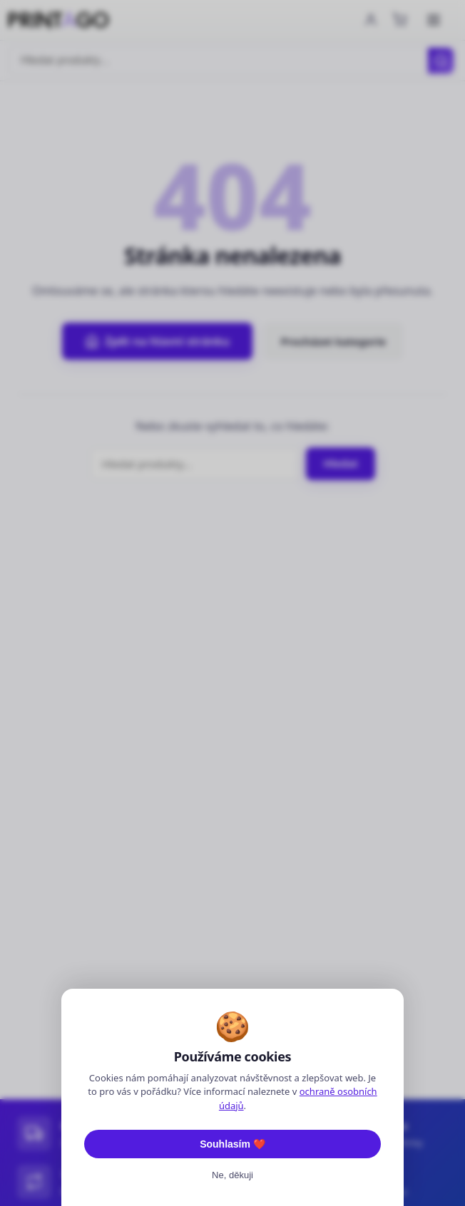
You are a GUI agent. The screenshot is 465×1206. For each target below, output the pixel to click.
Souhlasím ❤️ (232, 1144)
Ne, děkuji (232, 1175)
